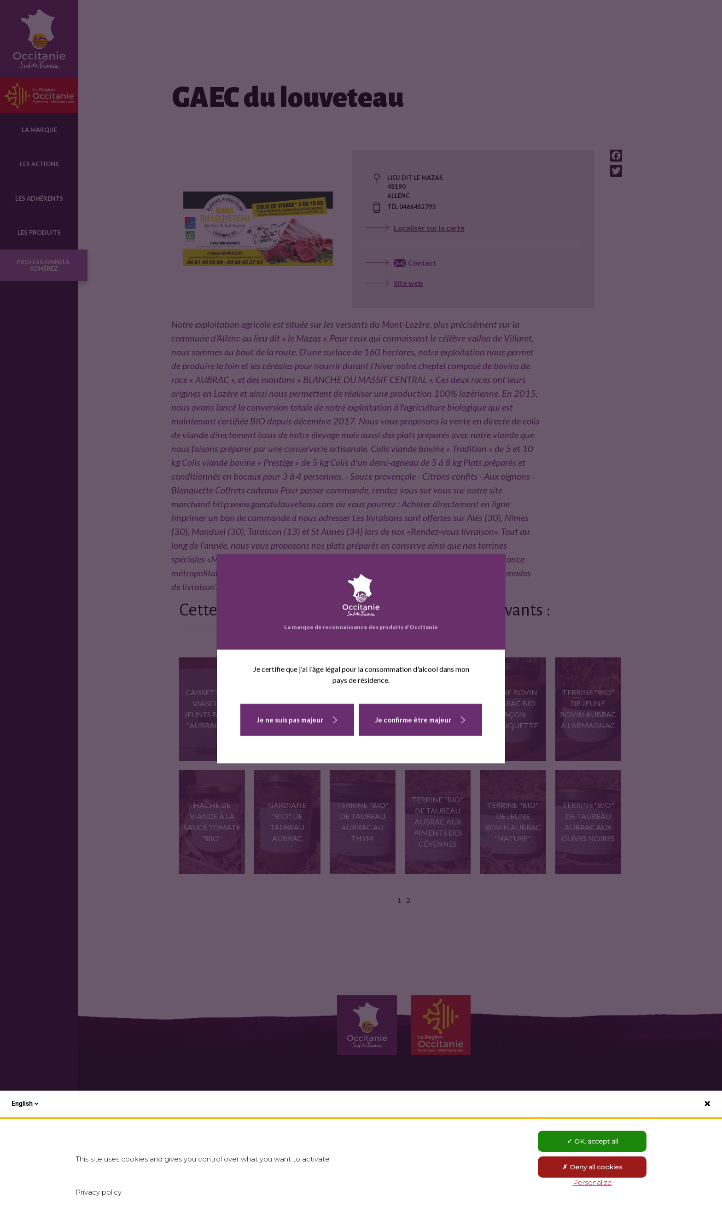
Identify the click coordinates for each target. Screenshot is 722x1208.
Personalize (592, 1182)
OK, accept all (592, 1141)
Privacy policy (99, 1192)
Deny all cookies (592, 1167)
